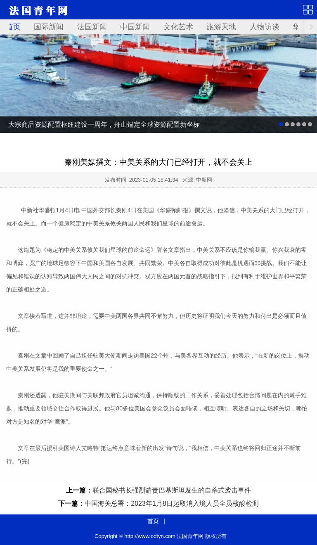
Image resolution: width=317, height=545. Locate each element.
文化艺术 (178, 27)
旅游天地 (221, 27)
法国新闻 (92, 27)
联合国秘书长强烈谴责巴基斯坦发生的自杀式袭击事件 (171, 490)
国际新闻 (49, 27)
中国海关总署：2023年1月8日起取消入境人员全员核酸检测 (171, 503)
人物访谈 (264, 27)
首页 (13, 27)
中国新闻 (135, 27)
